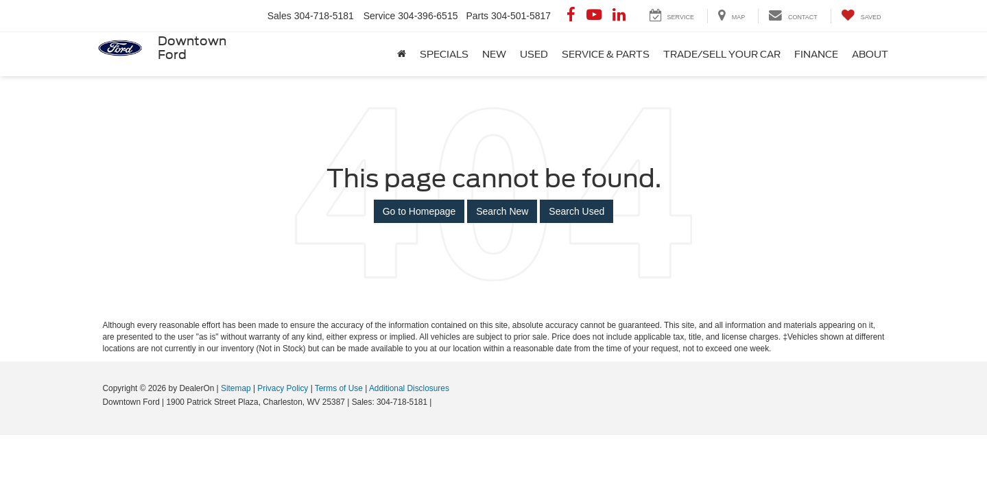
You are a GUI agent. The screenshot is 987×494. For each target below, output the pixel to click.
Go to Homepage (419, 211)
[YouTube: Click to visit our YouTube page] (594, 15)
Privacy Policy (282, 388)
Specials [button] (444, 54)
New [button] (494, 54)
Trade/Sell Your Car (722, 54)
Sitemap (236, 388)
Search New (502, 211)
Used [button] (534, 54)
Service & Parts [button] (606, 54)
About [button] (870, 54)
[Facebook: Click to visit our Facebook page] (571, 15)
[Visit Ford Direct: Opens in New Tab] (438, 402)
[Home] (401, 54)
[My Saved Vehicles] (861, 16)
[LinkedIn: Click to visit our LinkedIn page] (619, 15)
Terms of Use (339, 388)
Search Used (576, 211)
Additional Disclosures (409, 388)
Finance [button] (816, 54)
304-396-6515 (427, 15)
